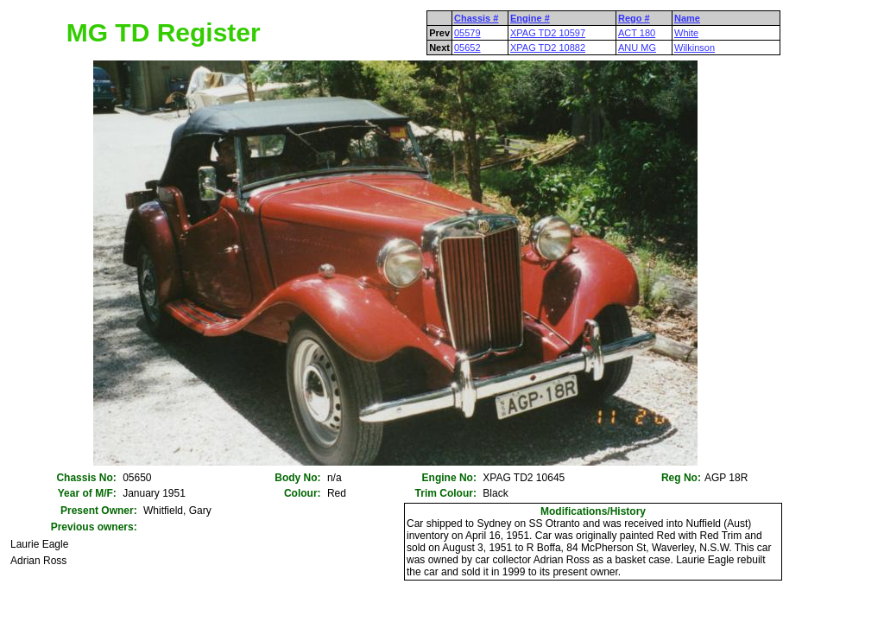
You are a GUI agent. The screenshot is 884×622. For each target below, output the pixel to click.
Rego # (634, 18)
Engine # (530, 18)
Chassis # (476, 18)
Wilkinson (694, 47)
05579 (467, 33)
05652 (467, 47)
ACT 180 (636, 33)
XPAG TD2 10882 (547, 47)
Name (687, 18)
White (686, 33)
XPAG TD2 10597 (547, 33)
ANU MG (637, 47)
